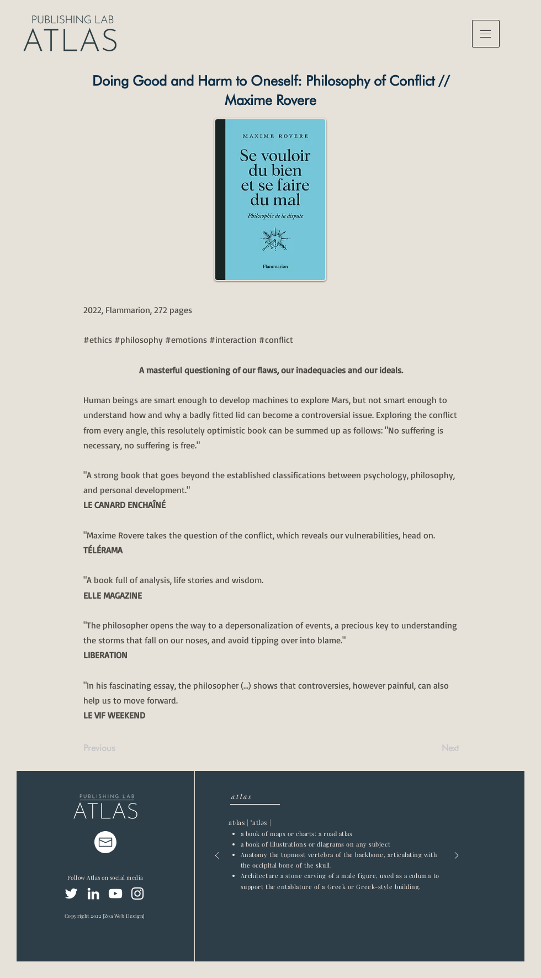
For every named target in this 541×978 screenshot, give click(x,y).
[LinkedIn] (93, 893)
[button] (486, 33)
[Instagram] (137, 893)
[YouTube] (115, 893)
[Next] (431, 748)
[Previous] (119, 748)
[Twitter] (71, 893)
